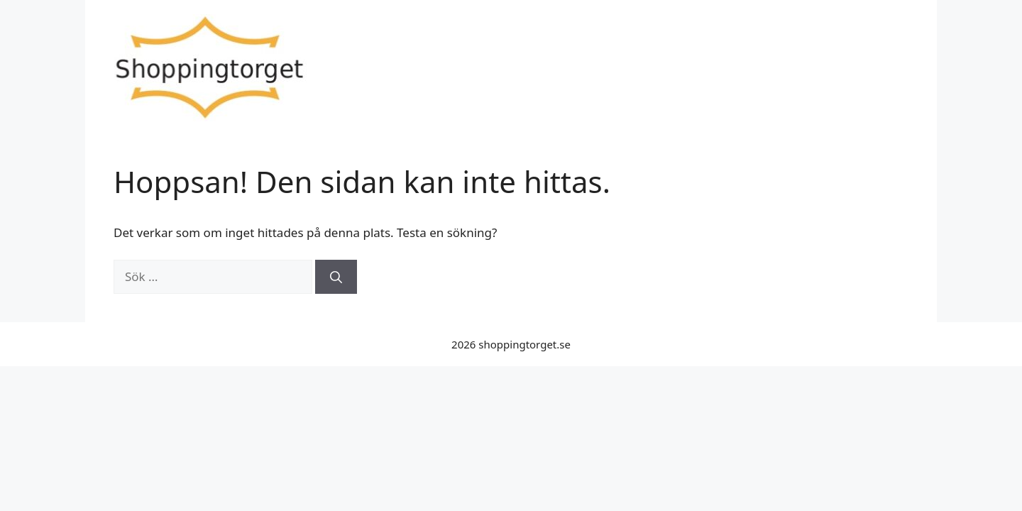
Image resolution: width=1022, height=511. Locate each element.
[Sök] (336, 277)
